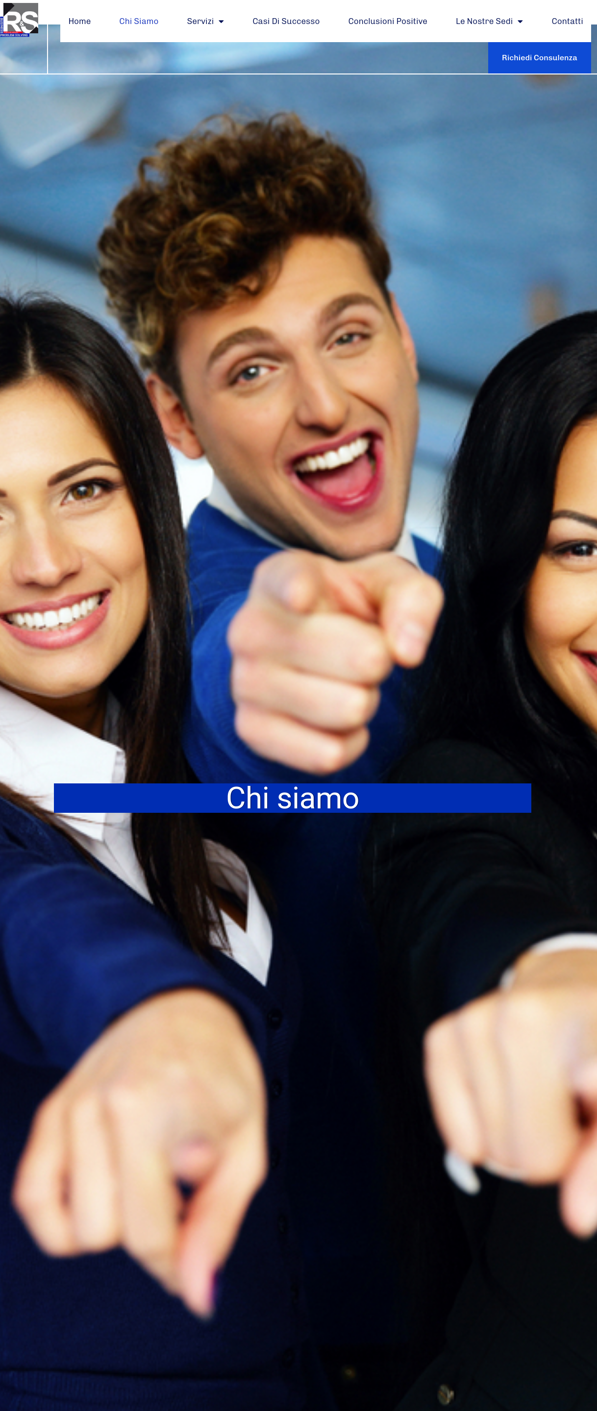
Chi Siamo (138, 21)
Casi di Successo (286, 21)
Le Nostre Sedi (489, 21)
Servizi (205, 21)
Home (79, 21)
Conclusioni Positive (387, 21)
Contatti (567, 21)
